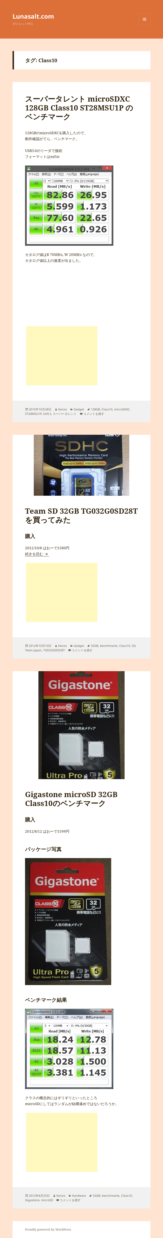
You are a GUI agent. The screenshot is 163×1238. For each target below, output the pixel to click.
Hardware (79, 1196)
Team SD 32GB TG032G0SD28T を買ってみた (81, 515)
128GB (95, 409)
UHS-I (47, 414)
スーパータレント (65, 414)
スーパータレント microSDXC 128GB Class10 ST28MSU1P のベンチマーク (79, 107)
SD (133, 646)
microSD (47, 1200)
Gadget (79, 409)
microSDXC (122, 409)
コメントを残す (93, 414)
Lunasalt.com (33, 16)
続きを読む (37, 553)
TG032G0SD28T (54, 650)
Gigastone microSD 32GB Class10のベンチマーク (71, 798)
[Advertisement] (61, 355)
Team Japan (33, 650)
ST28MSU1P (33, 414)
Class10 (107, 409)
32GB (94, 646)
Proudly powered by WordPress (48, 1229)
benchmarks (109, 646)
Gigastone (32, 1200)
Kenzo (62, 409)
